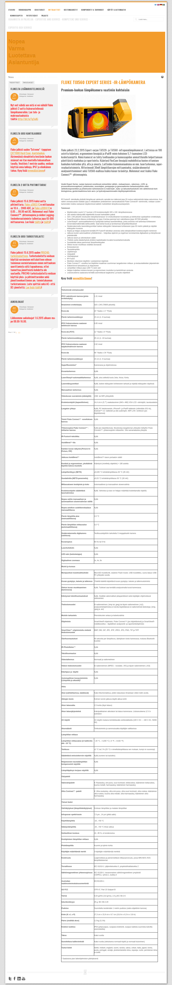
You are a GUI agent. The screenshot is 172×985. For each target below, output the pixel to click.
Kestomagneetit (71, 9)
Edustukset (40, 9)
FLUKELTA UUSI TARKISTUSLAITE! (27, 236)
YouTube (23, 978)
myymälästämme (82, 278)
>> (19, 332)
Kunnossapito (16, 15)
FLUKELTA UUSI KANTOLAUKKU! (26, 133)
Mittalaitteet (54, 9)
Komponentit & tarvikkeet (92, 9)
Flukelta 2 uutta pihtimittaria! (28, 185)
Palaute (44, 15)
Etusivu (11, 9)
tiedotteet (15, 82)
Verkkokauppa (25, 9)
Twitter (10, 978)
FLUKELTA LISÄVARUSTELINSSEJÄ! (28, 89)
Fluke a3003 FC (32, 204)
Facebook (14, 978)
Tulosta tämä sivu (162, 77)
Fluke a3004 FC (42, 208)
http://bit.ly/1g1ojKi (28, 119)
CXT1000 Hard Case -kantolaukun (27, 153)
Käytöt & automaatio (116, 9)
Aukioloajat (17, 302)
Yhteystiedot (32, 15)
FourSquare (28, 978)
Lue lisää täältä (33, 287)
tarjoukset (28, 82)
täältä (38, 222)
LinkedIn (19, 978)
